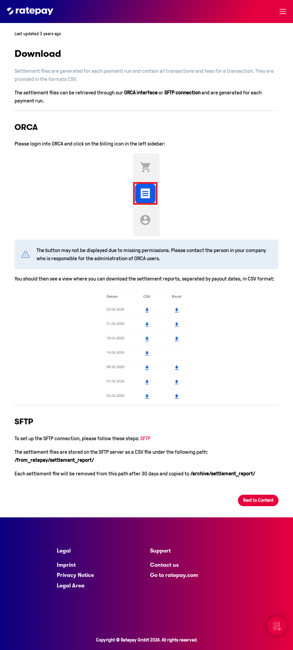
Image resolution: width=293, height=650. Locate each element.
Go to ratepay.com (174, 575)
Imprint (66, 565)
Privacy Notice (75, 575)
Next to (258, 500)
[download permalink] (11, 53)
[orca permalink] (11, 127)
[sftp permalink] (11, 422)
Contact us (164, 565)
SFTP (145, 438)
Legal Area (70, 586)
